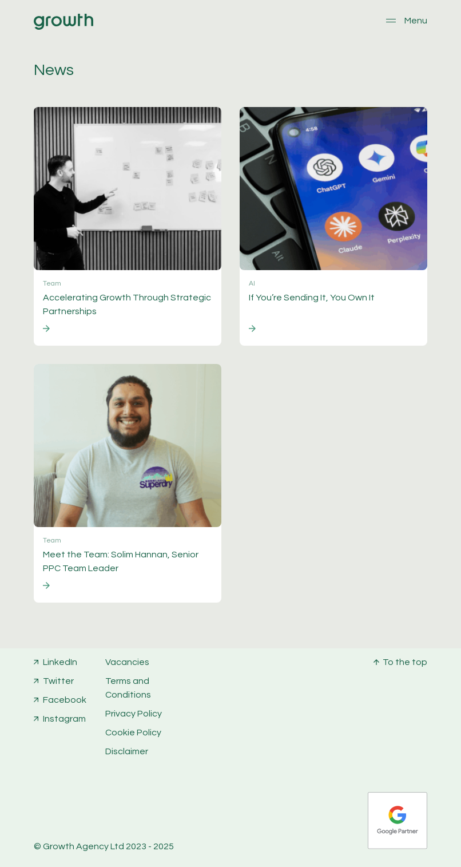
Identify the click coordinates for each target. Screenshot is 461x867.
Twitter (58, 681)
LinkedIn (60, 662)
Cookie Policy (133, 732)
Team (52, 283)
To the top (405, 662)
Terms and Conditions (128, 687)
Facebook (64, 699)
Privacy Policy (133, 713)
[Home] (63, 26)
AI (252, 283)
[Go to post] (127, 226)
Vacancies (127, 662)
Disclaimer (126, 751)
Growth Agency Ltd (83, 846)
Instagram (64, 718)
